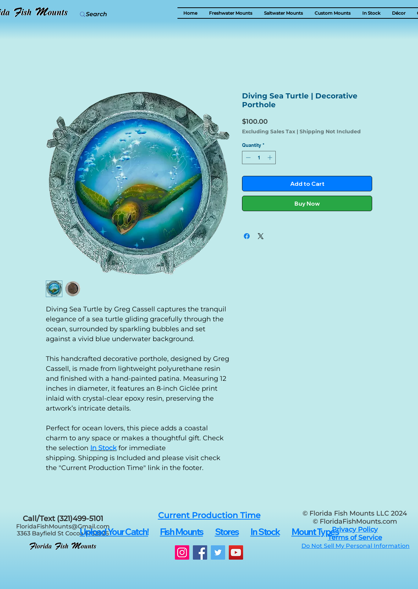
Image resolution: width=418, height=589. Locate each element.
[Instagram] (182, 552)
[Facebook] (200, 552)
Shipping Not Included (330, 132)
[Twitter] (218, 552)
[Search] (114, 14)
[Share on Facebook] (246, 236)
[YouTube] (236, 552)
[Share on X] (260, 236)
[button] (398, 13)
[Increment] (270, 157)
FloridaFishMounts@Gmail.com (63, 526)
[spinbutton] (259, 157)
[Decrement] (247, 157)
